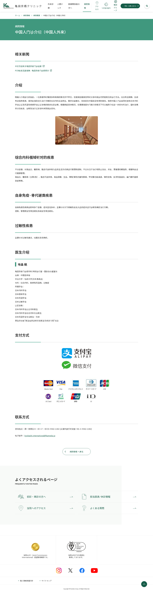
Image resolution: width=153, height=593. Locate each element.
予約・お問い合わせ (130, 6)
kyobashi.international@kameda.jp (39, 435)
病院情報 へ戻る (76, 451)
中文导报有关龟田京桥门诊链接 (28, 66)
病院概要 (36, 15)
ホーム (17, 15)
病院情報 (26, 15)
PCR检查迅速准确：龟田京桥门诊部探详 (32, 70)
